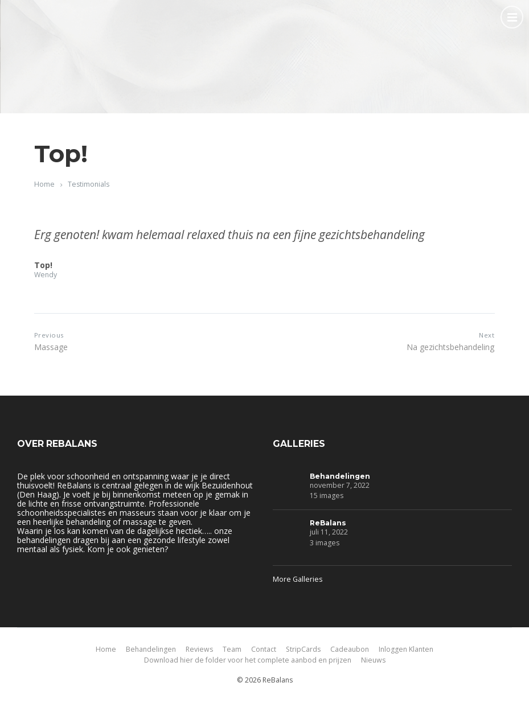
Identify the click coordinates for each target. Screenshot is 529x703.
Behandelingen (340, 476)
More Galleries (297, 579)
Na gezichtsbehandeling (450, 347)
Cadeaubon (349, 649)
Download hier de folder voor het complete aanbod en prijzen (247, 660)
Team (232, 649)
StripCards (303, 649)
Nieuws (373, 660)
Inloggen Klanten (406, 649)
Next (486, 335)
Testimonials (88, 184)
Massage (51, 347)
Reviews (199, 649)
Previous (49, 335)
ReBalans (328, 523)
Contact (263, 649)
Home (44, 184)
